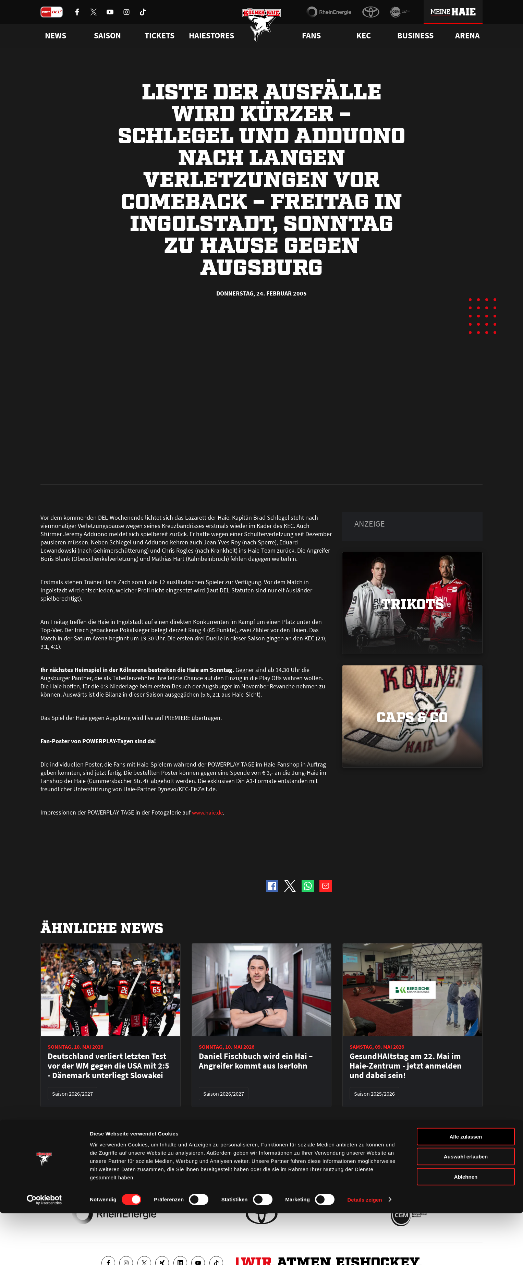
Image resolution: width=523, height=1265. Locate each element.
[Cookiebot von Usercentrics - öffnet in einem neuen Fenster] (44, 1251)
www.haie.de (208, 657)
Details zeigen (364, 1251)
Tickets (159, 36)
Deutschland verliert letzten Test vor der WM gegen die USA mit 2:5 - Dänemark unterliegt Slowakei (108, 910)
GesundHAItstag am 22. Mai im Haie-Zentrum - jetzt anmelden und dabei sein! (406, 910)
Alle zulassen (465, 1188)
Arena (467, 36)
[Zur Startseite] (261, 28)
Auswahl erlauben (466, 1209)
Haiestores (211, 36)
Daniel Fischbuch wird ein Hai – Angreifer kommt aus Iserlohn (256, 906)
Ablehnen (465, 1228)
